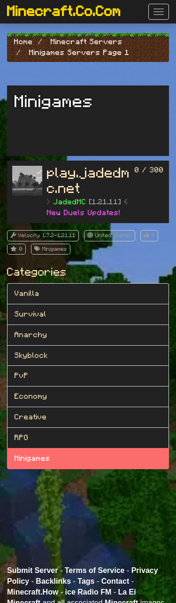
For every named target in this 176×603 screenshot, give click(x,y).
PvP (22, 375)
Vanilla (27, 293)
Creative (31, 417)
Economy (31, 396)
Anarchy (31, 335)
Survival (30, 314)
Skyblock (31, 355)
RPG (22, 437)
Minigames (32, 458)
